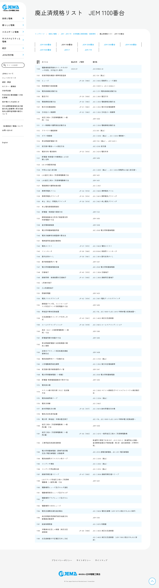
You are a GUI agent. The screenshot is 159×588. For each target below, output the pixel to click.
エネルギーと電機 (10, 31)
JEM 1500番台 (45, 49)
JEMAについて (7, 73)
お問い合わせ (7, 130)
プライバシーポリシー (62, 560)
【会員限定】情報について (12, 126)
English (5, 142)
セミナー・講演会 (9, 86)
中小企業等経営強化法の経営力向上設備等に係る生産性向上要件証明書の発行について (12, 110)
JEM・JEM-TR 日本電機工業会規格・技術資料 (78, 34)
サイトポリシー (83, 560)
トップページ (40, 34)
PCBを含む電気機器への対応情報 (12, 96)
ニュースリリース (9, 78)
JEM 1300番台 (109, 44)
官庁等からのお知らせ (10, 102)
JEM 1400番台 (131, 44)
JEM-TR (88, 49)
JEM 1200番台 (88, 44)
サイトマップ (101, 560)
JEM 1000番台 (45, 44)
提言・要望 (6, 82)
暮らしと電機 (8, 25)
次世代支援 (6, 90)
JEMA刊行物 (8, 54)
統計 (4, 48)
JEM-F (67, 49)
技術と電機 (7, 18)
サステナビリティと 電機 (11, 40)
